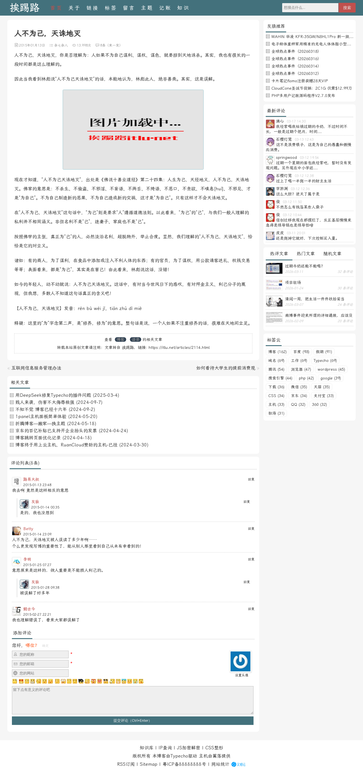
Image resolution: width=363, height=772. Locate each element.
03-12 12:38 (304, 176)
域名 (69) (276, 360)
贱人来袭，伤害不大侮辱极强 (44, 402)
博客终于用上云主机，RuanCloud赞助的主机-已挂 (66, 445)
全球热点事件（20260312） (296, 73)
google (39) (330, 378)
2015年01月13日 (32, 45)
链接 (92, 8)
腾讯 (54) (276, 369)
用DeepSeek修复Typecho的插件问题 (53, 395)
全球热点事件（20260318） (296, 51)
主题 (147, 8)
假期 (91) (324, 351)
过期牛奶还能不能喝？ (305, 266)
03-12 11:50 (292, 202)
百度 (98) (301, 351)
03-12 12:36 (300, 189)
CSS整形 (214, 747)
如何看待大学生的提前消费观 (225, 368)
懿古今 (29, 609)
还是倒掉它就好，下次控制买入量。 (307, 238)
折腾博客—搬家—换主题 (40, 423)
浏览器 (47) (301, 369)
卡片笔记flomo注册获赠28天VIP (299, 81)
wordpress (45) (331, 369)
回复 (251, 479)
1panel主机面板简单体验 (40, 416)
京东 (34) (299, 395)
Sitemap (148, 764)
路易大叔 (31, 479)
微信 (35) (299, 387)
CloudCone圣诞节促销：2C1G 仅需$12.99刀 (311, 88)
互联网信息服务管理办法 (36, 368)
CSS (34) (276, 395)
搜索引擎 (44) (280, 378)
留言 (129, 8)
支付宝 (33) (324, 395)
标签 (111, 8)
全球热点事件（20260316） (296, 58)
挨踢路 (24, 8)
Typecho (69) (325, 360)
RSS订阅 (126, 764)
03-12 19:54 (309, 158)
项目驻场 (293, 282)
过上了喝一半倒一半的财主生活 (304, 181)
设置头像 (241, 675)
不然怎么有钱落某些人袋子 (300, 207)
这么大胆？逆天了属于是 (298, 194)
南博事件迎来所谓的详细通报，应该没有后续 (319, 315)
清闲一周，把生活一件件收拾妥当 (315, 299)
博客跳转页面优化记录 (38, 437)
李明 (27, 559)
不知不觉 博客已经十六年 (41, 409)
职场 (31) (276, 413)
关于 (74, 8)
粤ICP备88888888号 (184, 764)
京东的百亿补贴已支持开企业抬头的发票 (56, 430)
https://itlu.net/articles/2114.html (179, 347)
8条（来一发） (111, 45)
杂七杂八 (61, 45)
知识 (183, 8)
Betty (28, 528)
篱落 (216, 756)
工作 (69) (299, 360)
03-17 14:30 (296, 121)
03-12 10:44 (292, 215)
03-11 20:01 (296, 233)
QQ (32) (298, 404)
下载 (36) (276, 387)
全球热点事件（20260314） (296, 66)
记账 (165, 8)
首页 (56, 8)
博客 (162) (277, 351)
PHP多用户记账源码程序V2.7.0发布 (303, 95)
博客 (120, 339)
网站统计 (220, 764)
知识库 (146, 747)
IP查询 (165, 747)
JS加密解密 (188, 747)
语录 (136, 339)
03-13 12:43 (304, 140)
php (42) (306, 378)
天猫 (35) (322, 387)
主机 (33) (276, 404)
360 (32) (319, 404)
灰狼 (35, 501)
